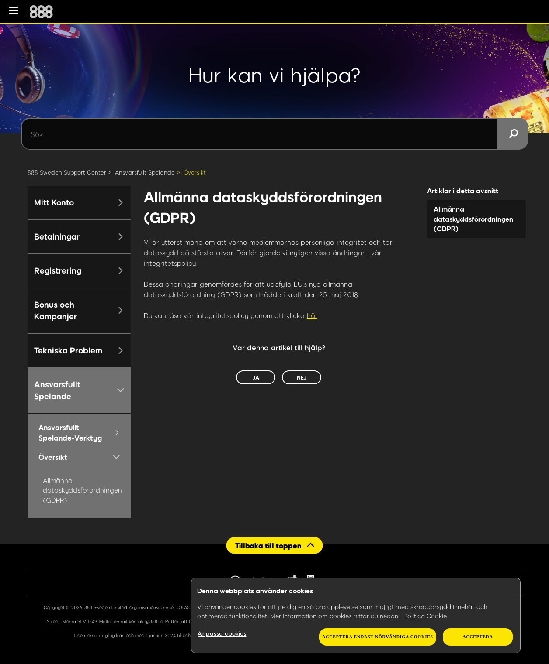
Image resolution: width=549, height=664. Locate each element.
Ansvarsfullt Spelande (145, 172)
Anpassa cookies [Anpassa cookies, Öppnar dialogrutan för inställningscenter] (222, 633)
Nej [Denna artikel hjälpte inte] (301, 377)
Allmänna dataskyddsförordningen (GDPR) (82, 490)
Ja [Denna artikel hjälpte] (256, 377)
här (312, 315)
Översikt (195, 172)
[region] (356, 616)
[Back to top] (274, 545)
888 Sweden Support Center (67, 172)
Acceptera (477, 636)
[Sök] (274, 134)
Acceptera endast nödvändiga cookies (377, 636)
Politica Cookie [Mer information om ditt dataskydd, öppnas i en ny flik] (425, 616)
